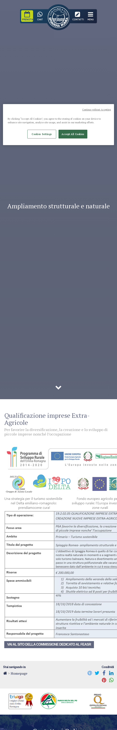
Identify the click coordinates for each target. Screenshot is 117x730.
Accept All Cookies (72, 134)
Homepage (19, 673)
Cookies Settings (42, 134)
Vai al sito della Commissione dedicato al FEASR (49, 644)
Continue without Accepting (96, 109)
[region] (58, 124)
